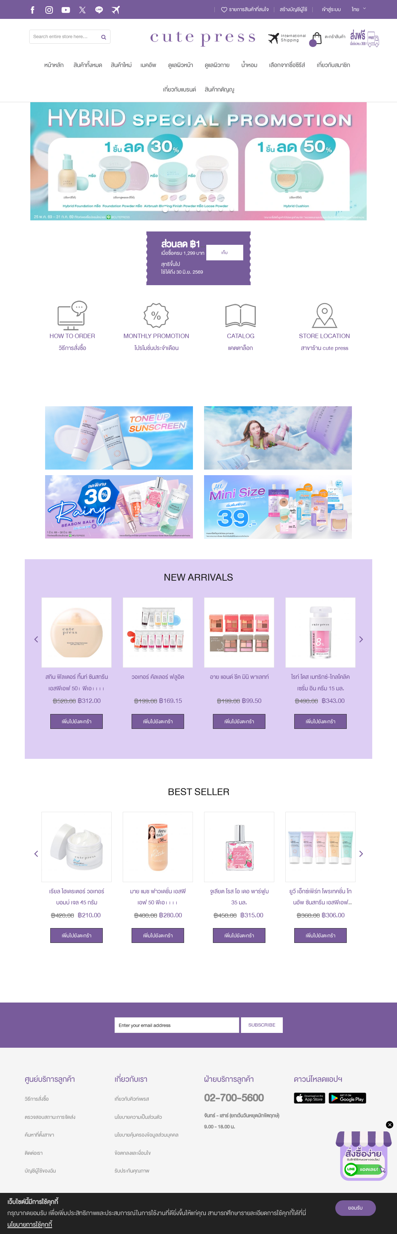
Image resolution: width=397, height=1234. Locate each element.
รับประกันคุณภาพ (132, 1171)
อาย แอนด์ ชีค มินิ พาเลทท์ (239, 677)
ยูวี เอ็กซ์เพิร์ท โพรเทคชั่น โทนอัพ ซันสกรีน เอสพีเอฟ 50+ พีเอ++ (320, 902)
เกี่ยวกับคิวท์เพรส (132, 1099)
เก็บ (224, 252)
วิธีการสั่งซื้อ (37, 1099)
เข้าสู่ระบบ (331, 9)
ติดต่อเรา (34, 1153)
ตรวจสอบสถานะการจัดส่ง (50, 1117)
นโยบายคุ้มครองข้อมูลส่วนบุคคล (147, 1135)
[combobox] (70, 37)
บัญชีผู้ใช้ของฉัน (40, 1171)
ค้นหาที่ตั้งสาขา (39, 1135)
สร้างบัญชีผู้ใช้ (293, 9)
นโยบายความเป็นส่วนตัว (138, 1117)
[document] (198, 1213)
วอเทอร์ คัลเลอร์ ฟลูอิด (158, 677)
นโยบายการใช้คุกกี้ (29, 1224)
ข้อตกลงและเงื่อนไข (133, 1153)
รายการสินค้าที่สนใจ (244, 9)
